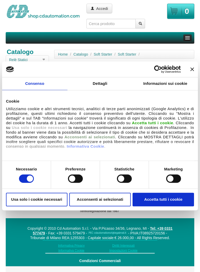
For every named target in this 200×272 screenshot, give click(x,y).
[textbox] (111, 23)
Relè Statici (18, 60)
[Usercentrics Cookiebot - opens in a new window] (158, 69)
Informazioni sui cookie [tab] (165, 83)
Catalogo (80, 54)
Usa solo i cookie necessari (36, 199)
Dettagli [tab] (100, 83)
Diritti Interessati (123, 245)
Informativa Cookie (85, 146)
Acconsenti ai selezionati (100, 199)
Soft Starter (103, 54)
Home (63, 54)
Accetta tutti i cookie (163, 199)
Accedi (99, 8)
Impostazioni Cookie (123, 250)
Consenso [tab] (34, 83)
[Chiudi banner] (192, 69)
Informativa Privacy (71, 245)
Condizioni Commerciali (100, 261)
